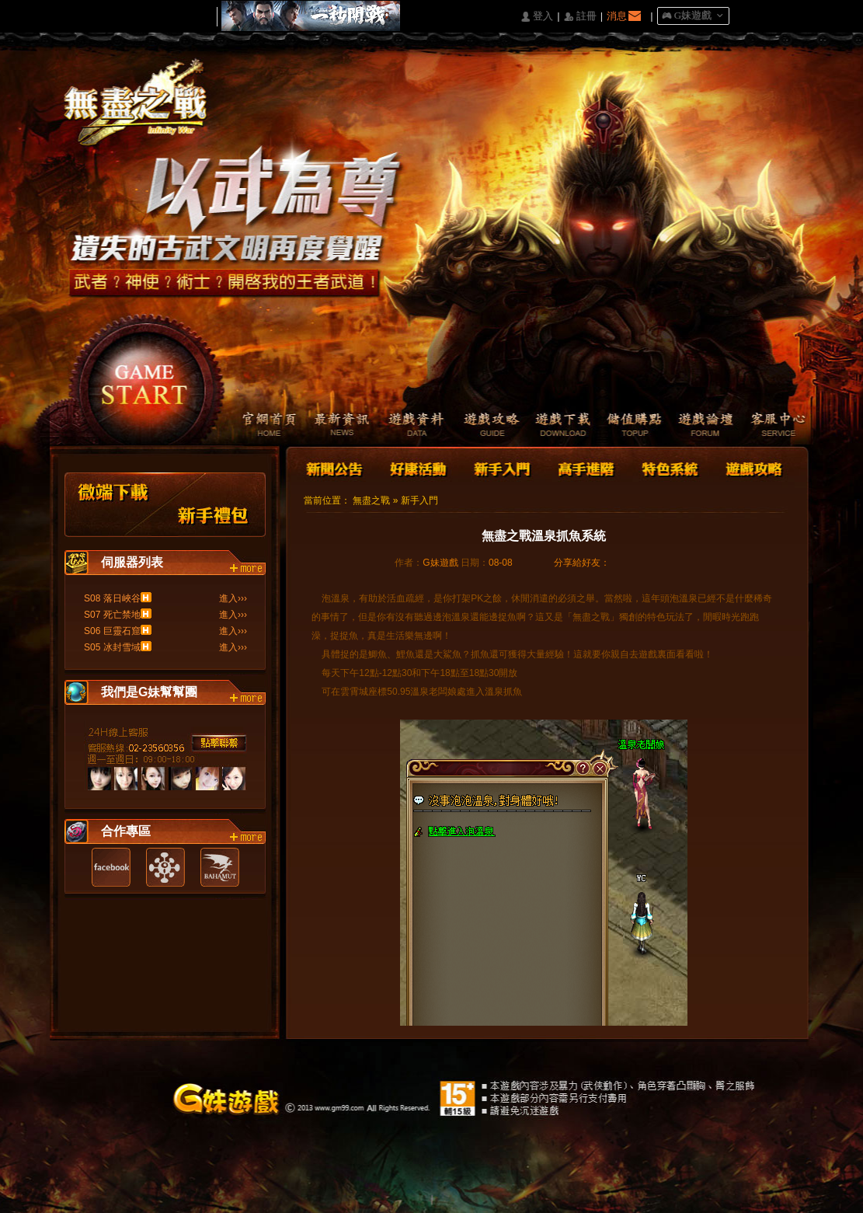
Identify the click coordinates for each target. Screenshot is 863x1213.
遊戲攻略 (481, 425)
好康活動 (415, 467)
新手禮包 (213, 504)
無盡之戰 (371, 500)
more (247, 569)
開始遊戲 (144, 377)
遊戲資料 (407, 425)
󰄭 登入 (536, 17)
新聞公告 (335, 467)
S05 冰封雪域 (112, 647)
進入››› (233, 598)
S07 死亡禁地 (112, 614)
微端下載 (114, 504)
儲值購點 (629, 425)
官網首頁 (260, 425)
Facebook (111, 867)
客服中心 (776, 425)
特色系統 (668, 467)
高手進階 (585, 467)
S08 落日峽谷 (112, 598)
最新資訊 (334, 425)
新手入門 (502, 467)
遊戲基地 (165, 867)
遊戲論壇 (702, 425)
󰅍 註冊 (580, 17)
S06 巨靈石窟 (112, 631)
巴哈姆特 (219, 867)
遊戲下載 (555, 425)
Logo (143, 115)
